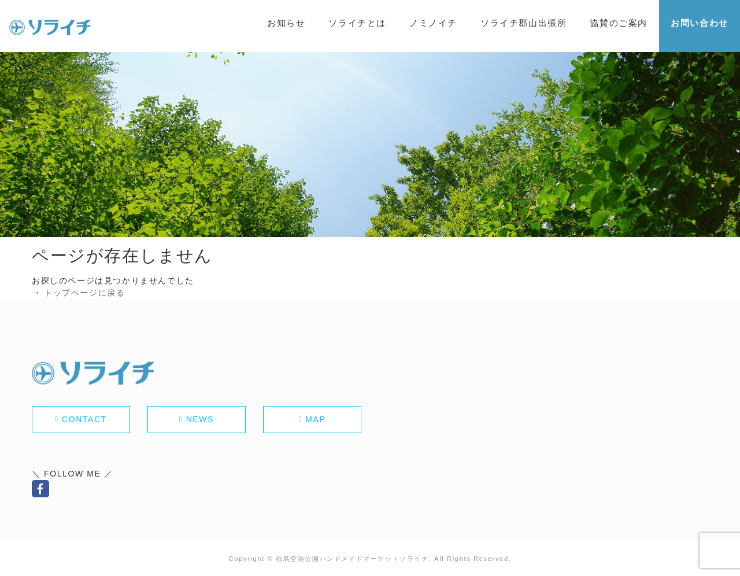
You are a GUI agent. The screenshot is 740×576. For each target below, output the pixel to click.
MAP (315, 419)
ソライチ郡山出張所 (523, 23)
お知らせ (286, 23)
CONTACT (84, 419)
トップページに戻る (84, 292)
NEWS (200, 419)
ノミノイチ (433, 23)
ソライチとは (357, 23)
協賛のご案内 (619, 23)
